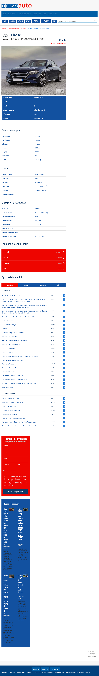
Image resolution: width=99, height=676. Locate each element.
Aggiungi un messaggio (10, 470)
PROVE (19, 14)
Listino (3, 29)
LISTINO (55, 14)
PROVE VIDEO (36, 21)
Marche (20, 21)
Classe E (23, 29)
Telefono (6, 464)
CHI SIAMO (36, 669)
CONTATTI (45, 669)
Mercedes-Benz (13, 29)
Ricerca (12, 21)
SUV (54, 21)
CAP (19, 464)
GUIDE (24, 14)
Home (4, 21)
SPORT (29, 14)
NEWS (9, 14)
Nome (6, 445)
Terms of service (92, 656)
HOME (4, 14)
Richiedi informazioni (58, 43)
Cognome (7, 452)
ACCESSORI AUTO (46, 21)
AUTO (13, 14)
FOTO (40, 14)
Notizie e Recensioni (11, 504)
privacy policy (8, 476)
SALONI (35, 14)
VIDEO (45, 14)
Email (5, 458)
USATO (50, 14)
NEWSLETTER (54, 669)
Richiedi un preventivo (16, 491)
